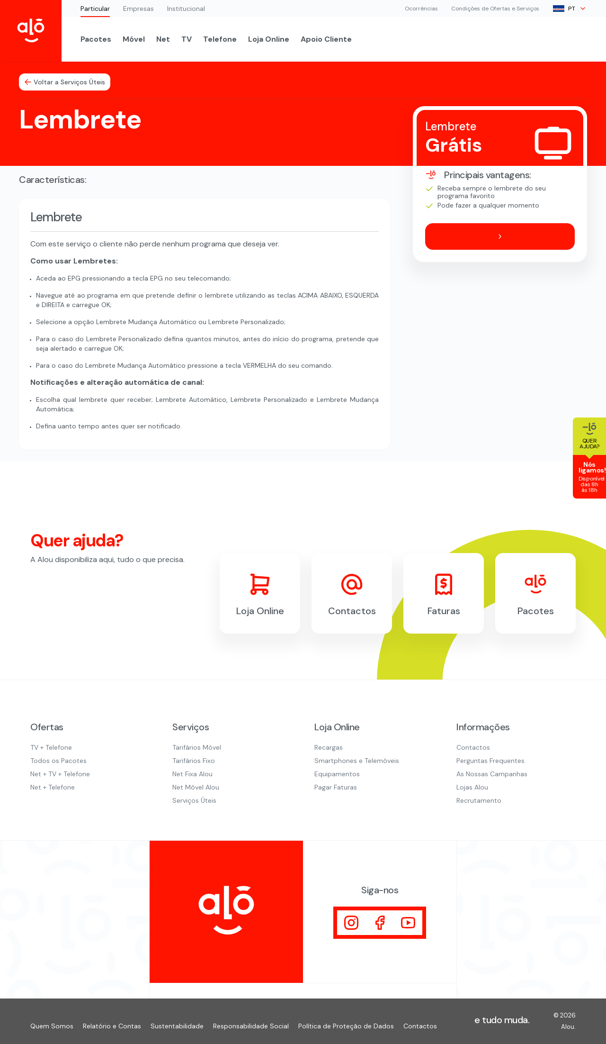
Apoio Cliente (326, 39)
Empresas (138, 8)
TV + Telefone (51, 747)
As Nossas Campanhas (491, 774)
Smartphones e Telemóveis (356, 760)
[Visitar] (351, 922)
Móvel (134, 39)
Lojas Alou (472, 787)
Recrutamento (478, 800)
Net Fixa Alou (192, 774)
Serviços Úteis (194, 800)
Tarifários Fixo (193, 760)
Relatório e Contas (112, 1026)
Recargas (328, 747)
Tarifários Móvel (196, 747)
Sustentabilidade (177, 1026)
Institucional (186, 8)
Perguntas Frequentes (490, 760)
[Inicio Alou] (31, 31)
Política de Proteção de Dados (346, 1026)
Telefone (220, 39)
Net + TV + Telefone (60, 774)
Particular (95, 8)
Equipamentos (337, 774)
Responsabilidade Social (251, 1026)
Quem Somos (51, 1026)
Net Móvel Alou (195, 787)
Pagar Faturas (335, 787)
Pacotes (95, 39)
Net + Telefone (52, 787)
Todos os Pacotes (58, 760)
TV (186, 39)
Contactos (473, 747)
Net (163, 39)
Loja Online (268, 39)
